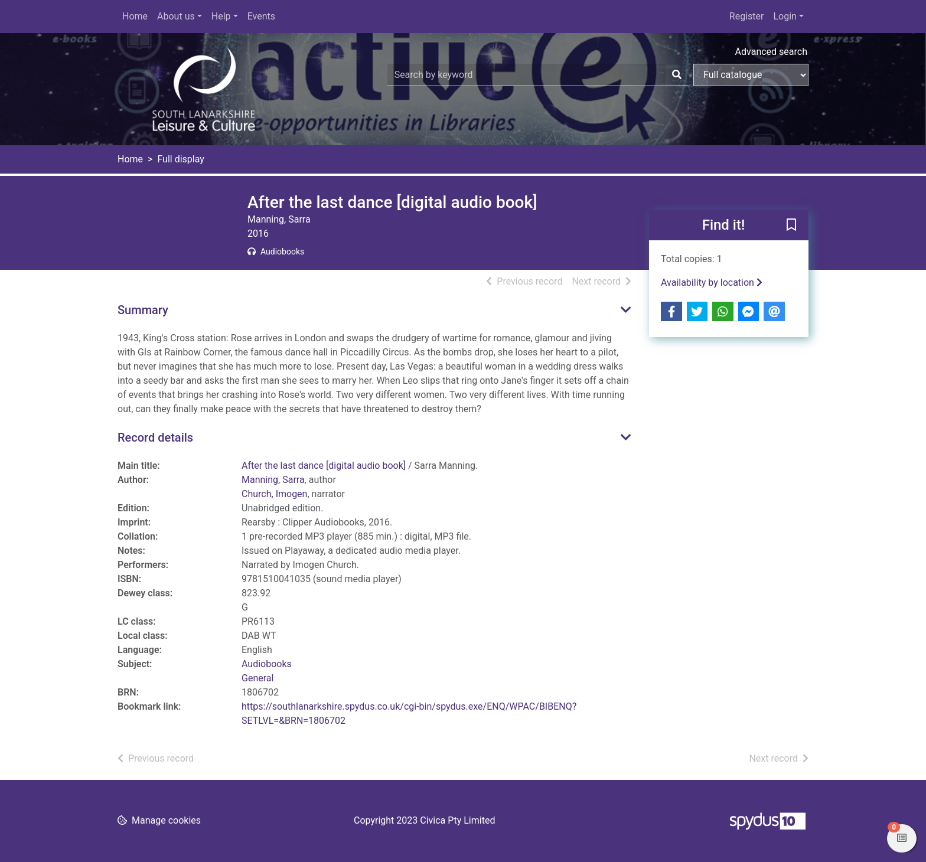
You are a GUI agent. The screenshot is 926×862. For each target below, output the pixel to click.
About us (176, 16)
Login (784, 16)
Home (135, 16)
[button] (791, 225)
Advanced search (771, 51)
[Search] (677, 75)
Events (261, 16)
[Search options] (750, 75)
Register (746, 16)
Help (221, 16)
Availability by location (711, 282)
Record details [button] (155, 437)
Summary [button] (143, 310)
